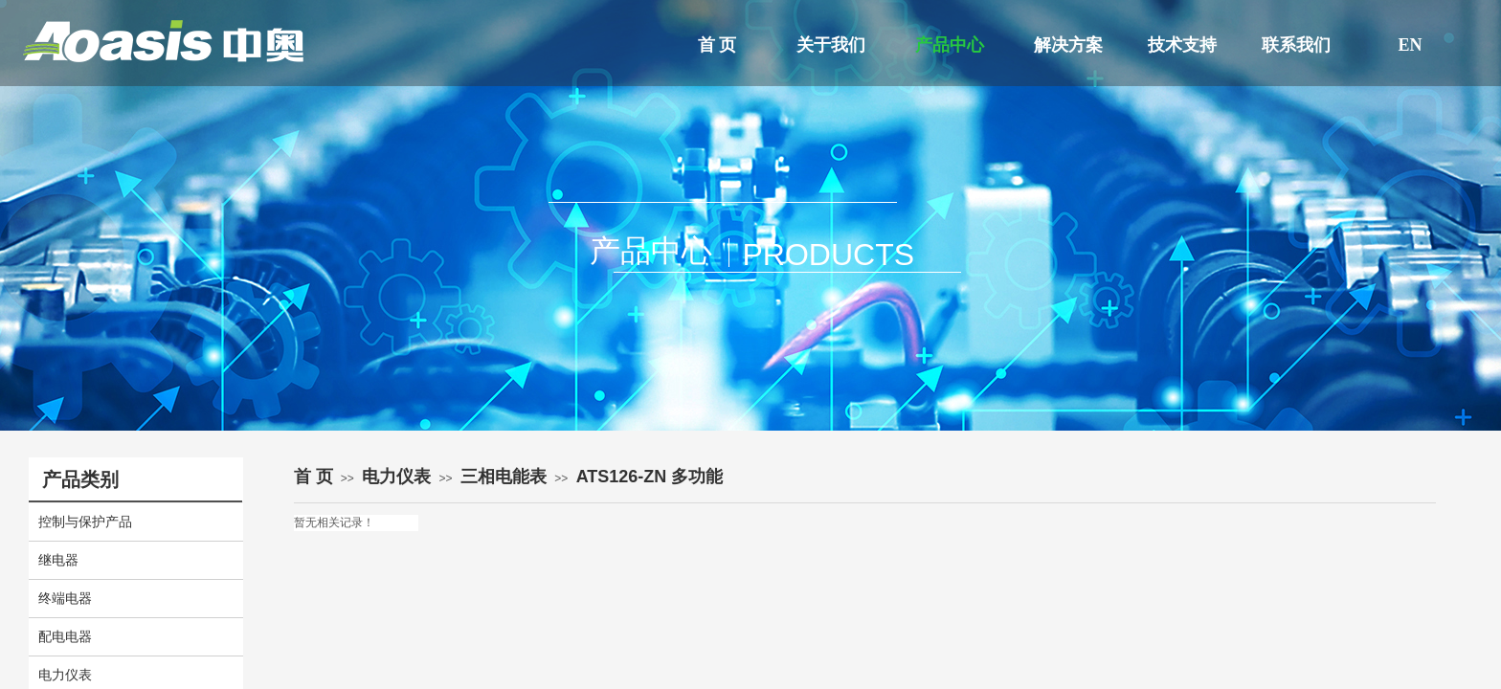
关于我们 (830, 45)
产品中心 (949, 45)
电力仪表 (396, 476)
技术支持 (1182, 45)
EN (1410, 45)
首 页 (717, 45)
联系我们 (1296, 45)
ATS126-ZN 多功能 (650, 476)
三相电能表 (503, 476)
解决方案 (1068, 45)
